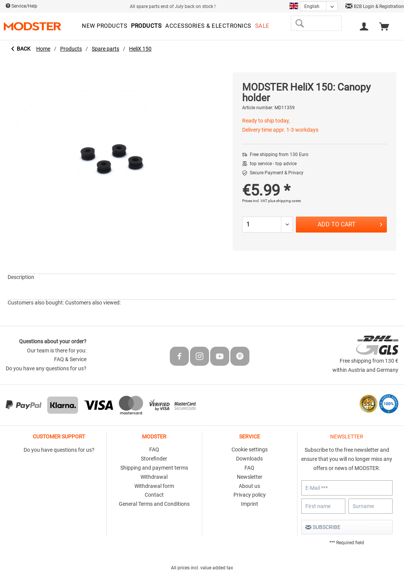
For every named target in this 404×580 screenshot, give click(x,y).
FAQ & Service (70, 359)
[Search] (299, 23)
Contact (154, 495)
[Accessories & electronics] (208, 26)
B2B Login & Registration (374, 6)
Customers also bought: (36, 303)
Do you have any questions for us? (46, 368)
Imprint (249, 504)
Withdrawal (154, 477)
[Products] (146, 26)
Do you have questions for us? (59, 450)
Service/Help (21, 6)
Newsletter (249, 477)
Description (21, 277)
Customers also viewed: (93, 303)
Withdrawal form (154, 486)
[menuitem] (104, 26)
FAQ (154, 449)
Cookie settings (250, 449)
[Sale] (262, 26)
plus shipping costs (284, 201)
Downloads (249, 459)
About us (249, 486)
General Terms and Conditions (154, 504)
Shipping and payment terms (154, 468)
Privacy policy (249, 495)
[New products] (104, 26)
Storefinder (154, 459)
